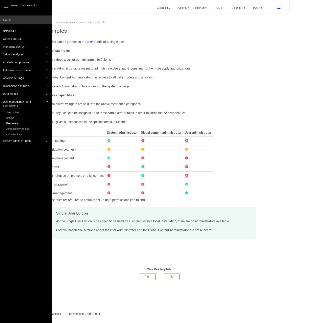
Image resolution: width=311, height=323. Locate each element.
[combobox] (26, 19)
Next (273, 293)
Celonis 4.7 (185, 7)
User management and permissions (26, 103)
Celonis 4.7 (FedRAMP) (214, 7)
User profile (12, 112)
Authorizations (14, 134)
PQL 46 (279, 7)
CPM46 (68, 22)
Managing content (26, 46)
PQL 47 (241, 7)
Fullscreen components (26, 70)
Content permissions (17, 128)
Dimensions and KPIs (26, 86)
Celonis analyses (26, 54)
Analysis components (26, 62)
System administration (26, 141)
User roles (12, 123)
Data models (26, 94)
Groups (10, 117)
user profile (116, 42)
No (194, 276)
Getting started (12, 38)
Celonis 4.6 (9, 31)
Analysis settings (26, 78)
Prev (70, 293)
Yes (169, 276)
